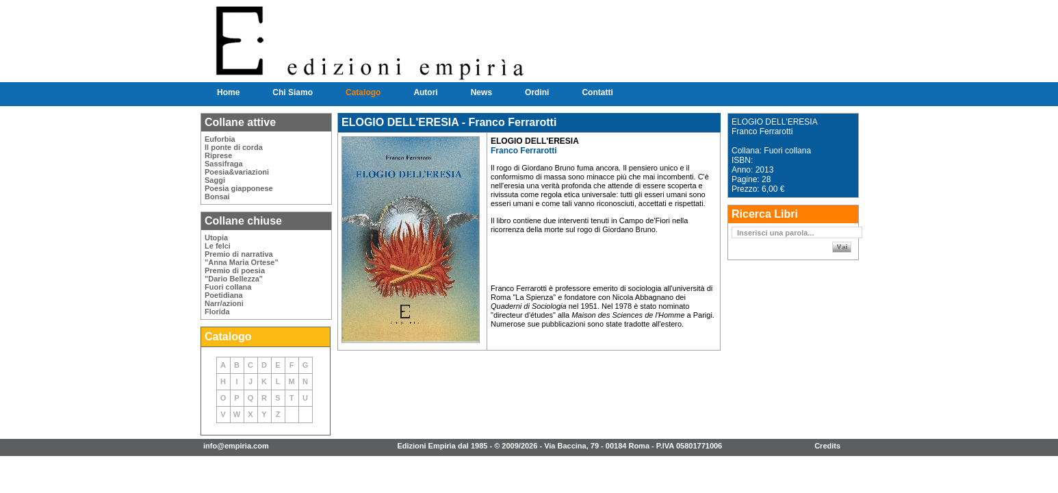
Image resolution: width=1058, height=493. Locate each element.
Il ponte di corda (234, 147)
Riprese (218, 155)
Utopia (216, 237)
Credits (827, 446)
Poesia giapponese (239, 188)
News (481, 92)
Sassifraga (224, 164)
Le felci (218, 246)
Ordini (537, 92)
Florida (217, 311)
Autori (425, 92)
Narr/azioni (224, 303)
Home (228, 92)
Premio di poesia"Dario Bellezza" (235, 274)
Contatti (597, 92)
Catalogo (363, 92)
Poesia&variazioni (237, 172)
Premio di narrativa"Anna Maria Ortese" (242, 258)
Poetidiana (224, 295)
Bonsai (217, 196)
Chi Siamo (292, 92)
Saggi (215, 180)
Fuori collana (228, 287)
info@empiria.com (236, 446)
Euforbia (220, 139)
